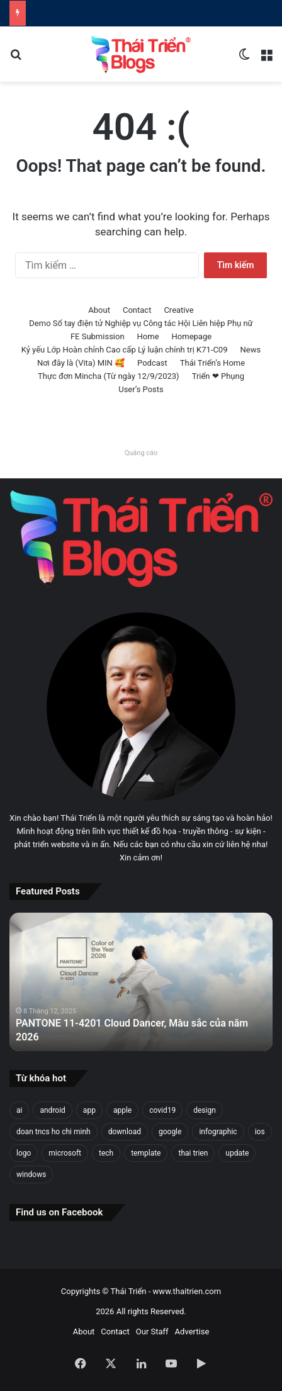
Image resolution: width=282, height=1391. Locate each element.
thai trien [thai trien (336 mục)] (193, 1153)
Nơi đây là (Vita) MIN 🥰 (81, 363)
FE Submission (97, 336)
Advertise (192, 1331)
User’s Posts (141, 389)
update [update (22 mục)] (237, 1153)
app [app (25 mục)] (89, 1110)
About (99, 310)
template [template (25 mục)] (146, 1153)
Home (148, 336)
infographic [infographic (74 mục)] (218, 1131)
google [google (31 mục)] (170, 1131)
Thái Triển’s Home (212, 363)
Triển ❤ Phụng (218, 376)
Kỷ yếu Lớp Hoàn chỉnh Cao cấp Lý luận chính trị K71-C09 (124, 349)
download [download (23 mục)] (124, 1131)
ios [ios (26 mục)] (260, 1131)
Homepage (192, 336)
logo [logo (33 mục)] (23, 1153)
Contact (137, 310)
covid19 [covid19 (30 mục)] (162, 1110)
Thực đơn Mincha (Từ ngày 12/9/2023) (108, 376)
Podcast (152, 363)
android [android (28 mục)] (52, 1110)
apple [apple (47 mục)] (122, 1110)
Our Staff (152, 1331)
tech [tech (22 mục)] (106, 1153)
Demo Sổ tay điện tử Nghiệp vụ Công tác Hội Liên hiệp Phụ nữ (140, 323)
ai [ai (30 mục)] (19, 1110)
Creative (178, 310)
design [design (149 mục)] (204, 1110)
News (250, 349)
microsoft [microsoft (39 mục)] (64, 1153)
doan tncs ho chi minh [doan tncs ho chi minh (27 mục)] (53, 1131)
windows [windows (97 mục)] (31, 1174)
